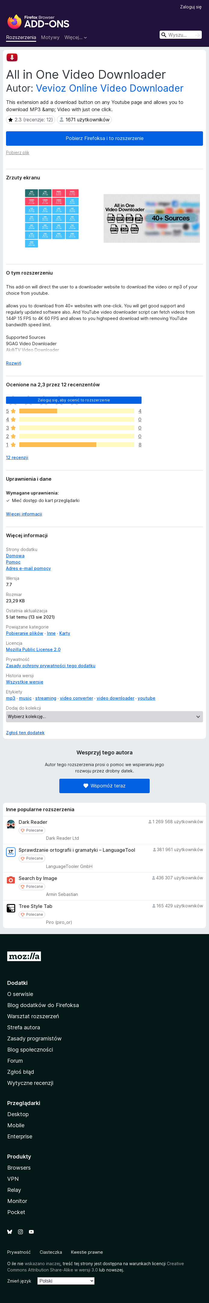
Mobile (15, 1125)
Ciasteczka (51, 1252)
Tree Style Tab (35, 906)
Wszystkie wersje (24, 681)
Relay (14, 1190)
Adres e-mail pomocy (28, 568)
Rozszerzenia (21, 37)
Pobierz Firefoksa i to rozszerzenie (105, 138)
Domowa (15, 555)
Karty (64, 633)
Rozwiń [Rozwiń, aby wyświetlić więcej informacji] (13, 363)
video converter (76, 698)
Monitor (17, 1201)
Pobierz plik (17, 152)
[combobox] (181, 35)
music (25, 698)
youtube (146, 698)
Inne (51, 633)
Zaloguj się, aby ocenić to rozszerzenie (74, 400)
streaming (45, 698)
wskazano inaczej (42, 1263)
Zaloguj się (191, 6)
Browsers (19, 1167)
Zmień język (19, 1280)
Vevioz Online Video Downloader (110, 88)
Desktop (18, 1114)
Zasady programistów (34, 1038)
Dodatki (17, 983)
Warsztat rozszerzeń (33, 1016)
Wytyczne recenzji (30, 1083)
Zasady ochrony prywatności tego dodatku (50, 665)
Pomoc (13, 562)
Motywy (50, 37)
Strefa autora (23, 1027)
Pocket (16, 1212)
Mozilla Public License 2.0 (33, 649)
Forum (15, 1061)
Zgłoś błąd (20, 1072)
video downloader (115, 698)
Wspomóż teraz (104, 786)
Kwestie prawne (87, 1252)
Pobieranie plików (24, 633)
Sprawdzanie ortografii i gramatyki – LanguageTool (77, 850)
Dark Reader (33, 822)
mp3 (10, 698)
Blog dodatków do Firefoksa (43, 1005)
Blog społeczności (30, 1049)
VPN (13, 1179)
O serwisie (20, 994)
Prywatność (19, 1252)
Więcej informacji (24, 513)
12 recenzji (17, 457)
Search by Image (38, 878)
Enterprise (19, 1136)
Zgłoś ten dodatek (25, 732)
